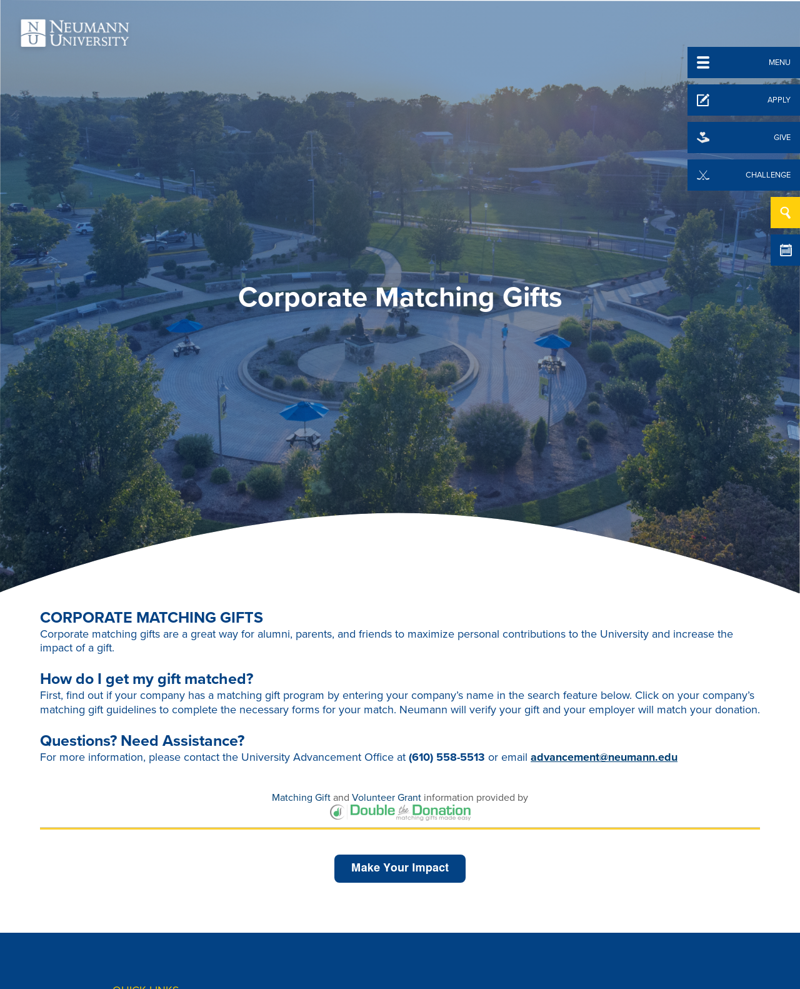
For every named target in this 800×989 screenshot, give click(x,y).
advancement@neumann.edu (604, 757)
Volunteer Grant (386, 797)
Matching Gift (301, 797)
